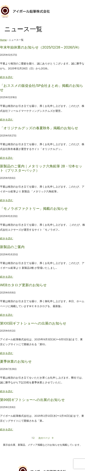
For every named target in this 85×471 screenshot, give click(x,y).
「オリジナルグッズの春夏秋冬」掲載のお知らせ (39, 128)
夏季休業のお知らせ (16, 362)
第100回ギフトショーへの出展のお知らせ (33, 323)
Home (3, 40)
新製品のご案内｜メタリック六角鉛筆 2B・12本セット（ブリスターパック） (41, 168)
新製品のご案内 (12, 247)
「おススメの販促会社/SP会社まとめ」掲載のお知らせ (41, 88)
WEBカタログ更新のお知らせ (23, 285)
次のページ (45, 438)
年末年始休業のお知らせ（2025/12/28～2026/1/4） (40, 47)
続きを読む (6, 77)
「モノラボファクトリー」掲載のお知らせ (34, 209)
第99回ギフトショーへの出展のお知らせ (32, 400)
